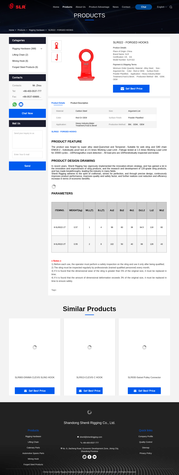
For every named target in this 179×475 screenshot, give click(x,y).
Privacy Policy (146, 453)
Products (67, 7)
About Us (81, 7)
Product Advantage (99, 7)
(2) (20, 55)
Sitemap (145, 448)
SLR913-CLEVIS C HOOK (89, 377)
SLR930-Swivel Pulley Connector (144, 377)
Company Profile (145, 436)
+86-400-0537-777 (89, 442)
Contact (126, 7)
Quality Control (145, 442)
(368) (24, 48)
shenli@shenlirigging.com (89, 437)
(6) (20, 61)
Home (56, 7)
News (116, 7)
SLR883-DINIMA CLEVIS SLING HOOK (35, 377)
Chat (143, 7)
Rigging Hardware (37, 30)
